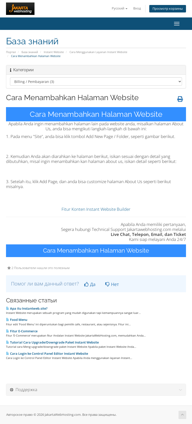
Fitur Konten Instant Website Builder (96, 209)
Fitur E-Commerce (22, 331)
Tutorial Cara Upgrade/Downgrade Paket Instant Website (52, 342)
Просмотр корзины (167, 8)
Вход (137, 8)
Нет (112, 284)
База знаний (30, 52)
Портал (11, 52)
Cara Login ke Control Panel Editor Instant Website (47, 353)
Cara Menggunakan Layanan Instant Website (98, 52)
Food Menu (16, 319)
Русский (120, 8)
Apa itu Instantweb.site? (27, 308)
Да (90, 284)
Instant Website (54, 52)
